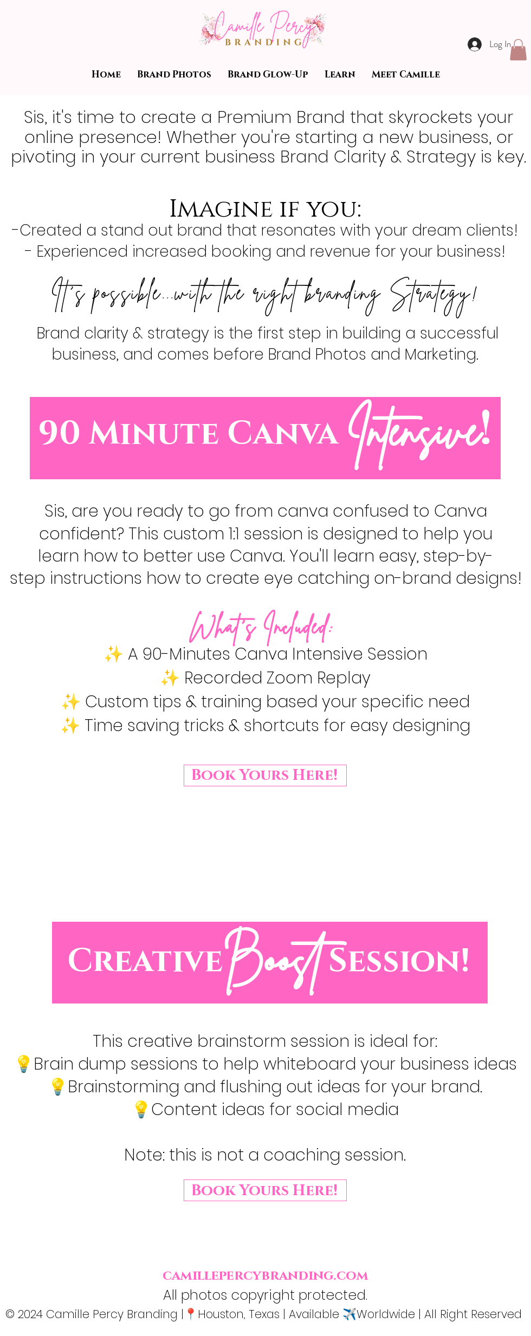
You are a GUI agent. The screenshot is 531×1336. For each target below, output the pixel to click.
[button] (518, 49)
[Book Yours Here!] (265, 775)
